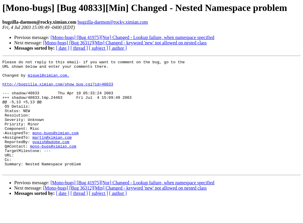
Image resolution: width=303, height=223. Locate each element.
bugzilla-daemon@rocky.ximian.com (113, 22)
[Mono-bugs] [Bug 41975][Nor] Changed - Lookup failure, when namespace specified (133, 37)
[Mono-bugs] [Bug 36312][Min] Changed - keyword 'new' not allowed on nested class (125, 42)
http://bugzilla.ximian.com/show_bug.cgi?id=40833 (57, 89)
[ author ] (118, 48)
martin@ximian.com (52, 153)
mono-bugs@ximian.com (55, 148)
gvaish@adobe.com (50, 158)
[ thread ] (79, 48)
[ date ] (62, 48)
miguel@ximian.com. (48, 78)
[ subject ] (98, 48)
